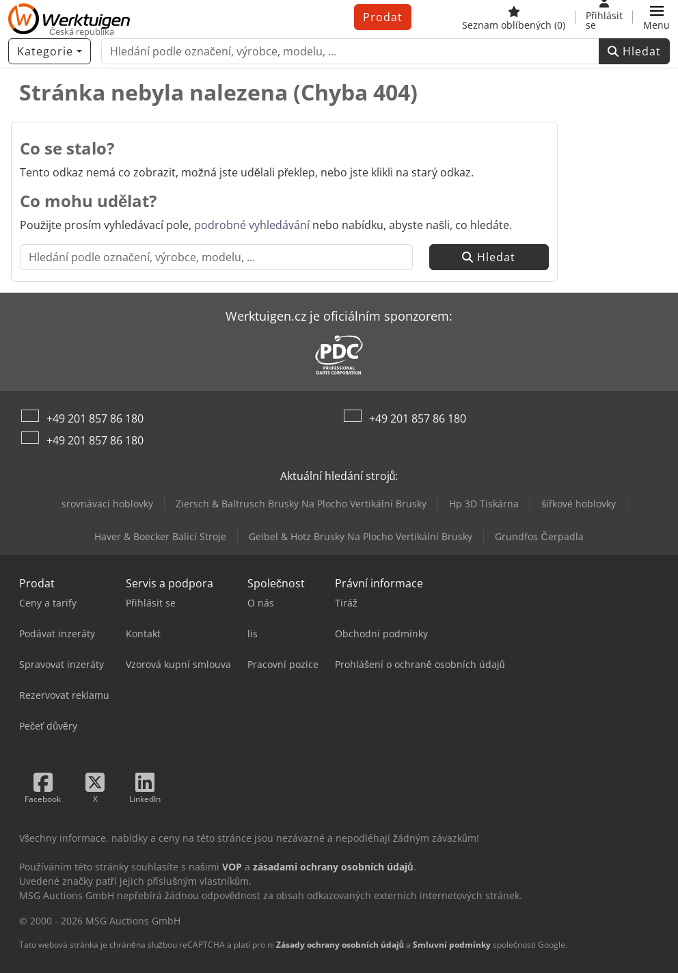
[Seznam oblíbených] (513, 17)
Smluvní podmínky (452, 944)
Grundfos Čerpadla (539, 536)
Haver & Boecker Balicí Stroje (160, 536)
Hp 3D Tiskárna (484, 503)
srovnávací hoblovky (107, 503)
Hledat (634, 51)
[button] (656, 17)
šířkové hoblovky (578, 503)
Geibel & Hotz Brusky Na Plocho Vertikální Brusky (360, 536)
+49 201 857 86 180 (95, 418)
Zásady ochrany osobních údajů (340, 944)
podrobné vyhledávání (252, 224)
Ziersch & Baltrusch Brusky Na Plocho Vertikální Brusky (301, 503)
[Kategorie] (49, 51)
